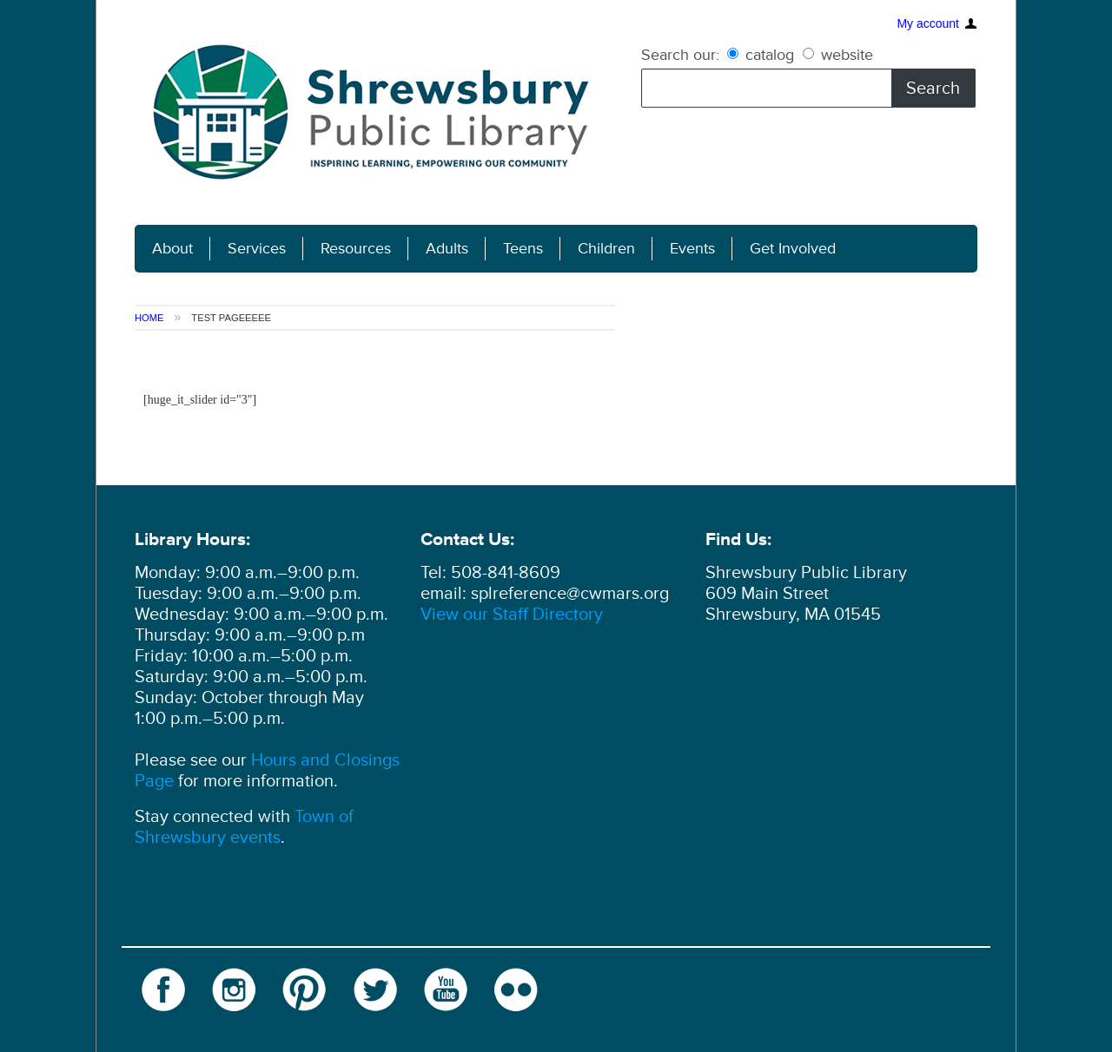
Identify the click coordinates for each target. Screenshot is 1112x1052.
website (838, 54)
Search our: (680, 54)
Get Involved (793, 249)
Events (692, 249)
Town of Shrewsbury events (244, 827)
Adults (447, 249)
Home (149, 317)
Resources (356, 249)
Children (606, 249)
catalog (762, 54)
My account (928, 21)
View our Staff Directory (511, 614)
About (172, 249)
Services (257, 249)
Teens (523, 249)
